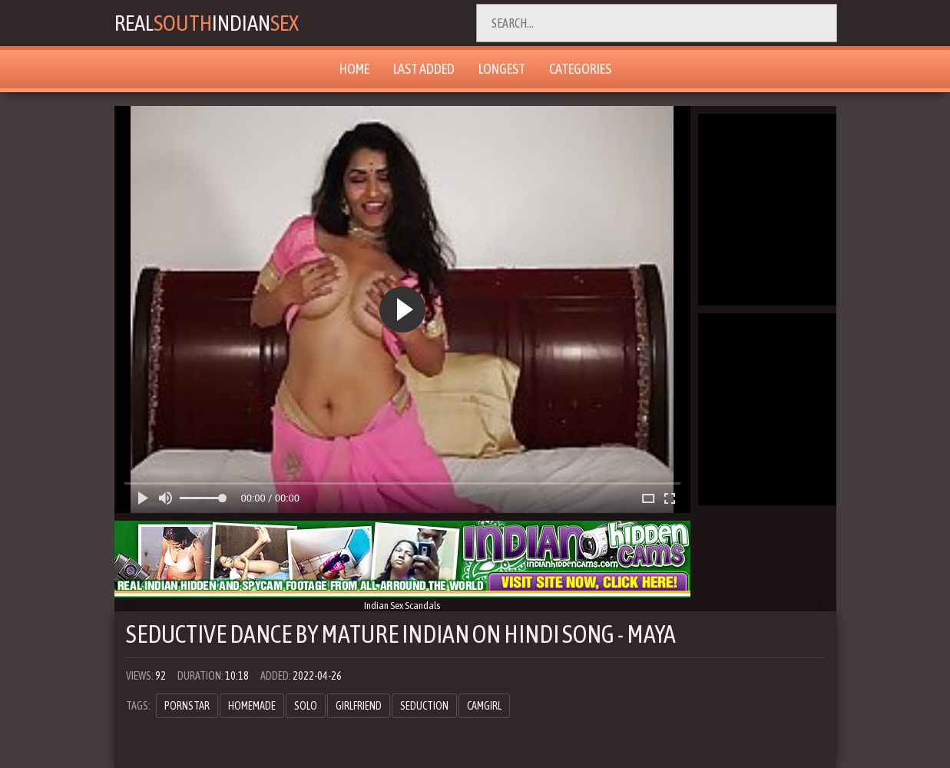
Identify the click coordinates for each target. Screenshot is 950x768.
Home (354, 69)
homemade (252, 706)
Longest (501, 69)
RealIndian (211, 23)
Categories (580, 69)
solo (305, 706)
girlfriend (359, 706)
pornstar (187, 706)
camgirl (484, 706)
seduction (424, 706)
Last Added (424, 69)
